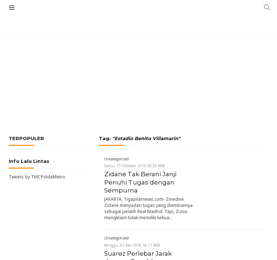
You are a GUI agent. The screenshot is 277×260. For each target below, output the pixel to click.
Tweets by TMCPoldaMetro (37, 177)
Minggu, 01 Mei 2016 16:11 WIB (132, 245)
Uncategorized (116, 158)
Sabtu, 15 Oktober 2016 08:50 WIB (134, 165)
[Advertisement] (138, 54)
